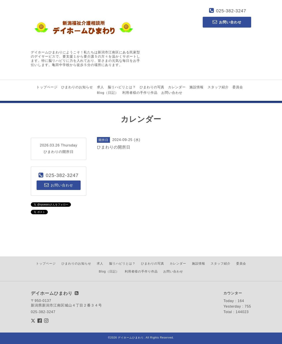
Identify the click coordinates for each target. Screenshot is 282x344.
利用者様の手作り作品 (140, 92)
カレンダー (177, 87)
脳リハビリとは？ (122, 87)
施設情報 (196, 87)
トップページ (47, 87)
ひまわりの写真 (152, 87)
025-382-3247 (231, 10)
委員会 (237, 87)
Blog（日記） (108, 92)
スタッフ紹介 (218, 87)
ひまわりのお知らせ (77, 87)
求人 (100, 87)
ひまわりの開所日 (59, 152)
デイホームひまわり (131, 337)
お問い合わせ (171, 92)
